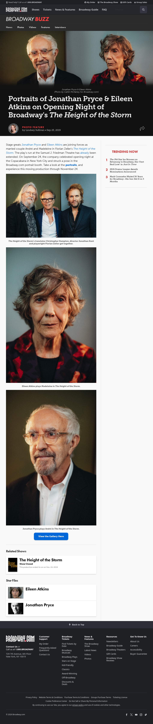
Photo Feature (33, 127)
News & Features (65, 9)
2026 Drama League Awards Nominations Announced (124, 170)
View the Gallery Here (51, 536)
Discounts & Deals (68, 683)
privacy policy (78, 705)
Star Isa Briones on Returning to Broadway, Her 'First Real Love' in (127, 162)
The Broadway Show (108, 2)
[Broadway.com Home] (16, 9)
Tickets (47, 9)
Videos (32, 27)
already (84, 152)
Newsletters (112, 641)
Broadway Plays (69, 656)
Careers (134, 645)
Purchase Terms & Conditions (76, 697)
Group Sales (140, 2)
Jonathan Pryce (31, 144)
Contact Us (11, 646)
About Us (134, 641)
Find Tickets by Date (69, 645)
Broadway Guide (88, 9)
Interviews (60, 27)
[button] (142, 130)
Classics (65, 669)
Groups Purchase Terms (101, 697)
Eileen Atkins (54, 144)
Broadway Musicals (67, 651)
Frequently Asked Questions (47, 649)
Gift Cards (126, 2)
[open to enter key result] (143, 9)
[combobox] (130, 9)
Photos (20, 27)
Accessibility (136, 649)
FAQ (104, 9)
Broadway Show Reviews (114, 659)
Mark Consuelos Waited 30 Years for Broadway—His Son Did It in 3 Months (127, 179)
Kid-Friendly (68, 665)
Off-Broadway (68, 677)
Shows (35, 9)
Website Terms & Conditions (51, 697)
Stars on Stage (69, 660)
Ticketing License (120, 697)
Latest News (90, 650)
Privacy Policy (31, 697)
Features (45, 27)
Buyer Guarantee (138, 653)
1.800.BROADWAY (24, 2)
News (9, 27)
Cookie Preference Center (56, 701)
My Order (89, 2)
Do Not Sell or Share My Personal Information (88, 701)
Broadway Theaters (115, 649)
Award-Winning (69, 673)
